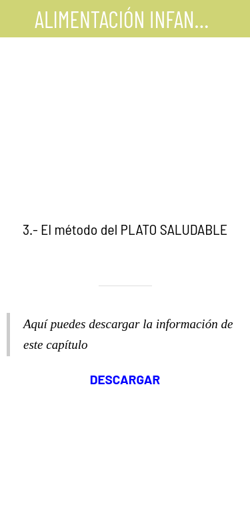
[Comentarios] (125, 501)
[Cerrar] (19, 19)
